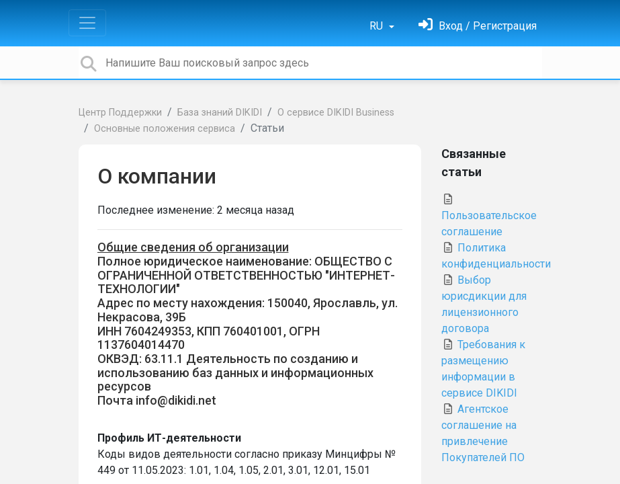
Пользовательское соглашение (489, 216)
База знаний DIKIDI (219, 112)
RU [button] (377, 25)
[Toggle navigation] (87, 22)
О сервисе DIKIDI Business (335, 112)
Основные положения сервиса (164, 128)
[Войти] (477, 26)
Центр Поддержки (120, 112)
